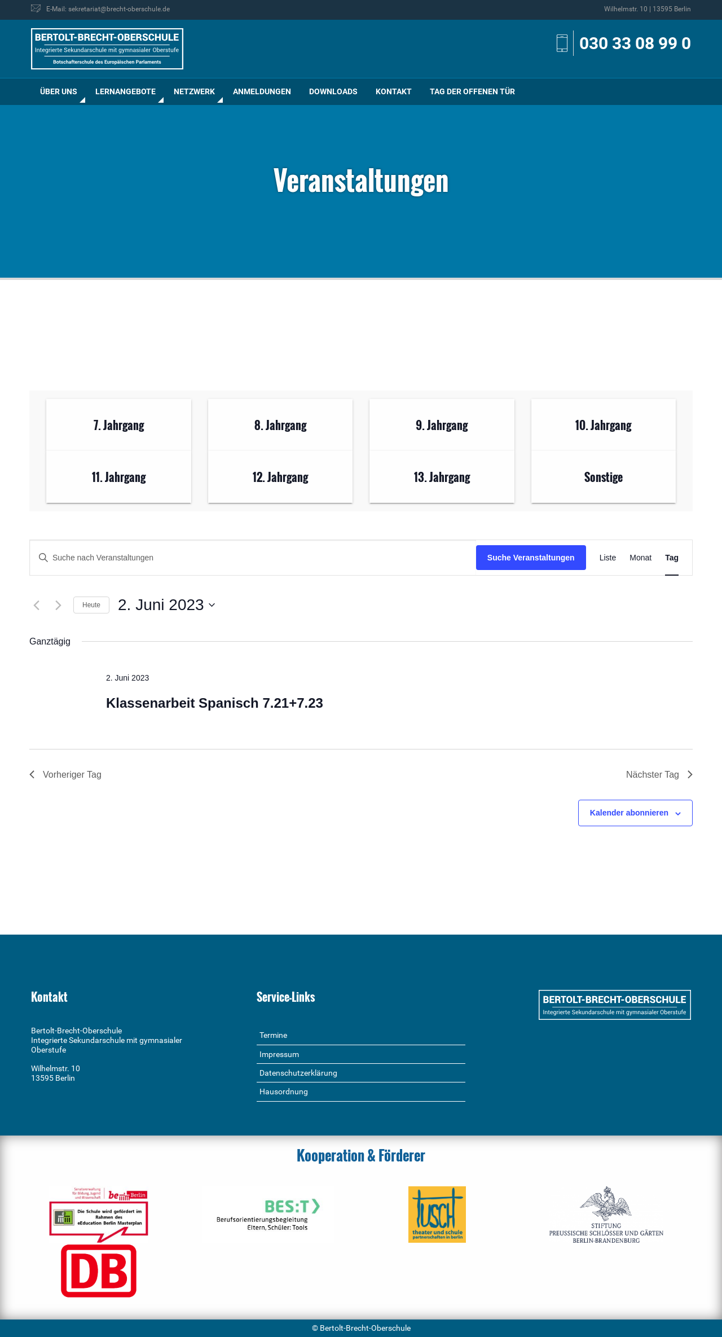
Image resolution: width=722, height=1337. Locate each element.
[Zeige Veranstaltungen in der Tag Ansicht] (672, 558)
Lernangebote (125, 91)
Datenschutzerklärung (298, 1072)
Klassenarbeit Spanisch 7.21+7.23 (214, 703)
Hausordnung (283, 1091)
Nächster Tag (659, 774)
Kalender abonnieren (629, 812)
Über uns (58, 91)
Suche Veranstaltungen (531, 557)
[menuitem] (58, 91)
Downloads (333, 91)
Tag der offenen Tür (472, 91)
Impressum (279, 1054)
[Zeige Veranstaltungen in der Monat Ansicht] (640, 558)
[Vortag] (36, 605)
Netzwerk (194, 91)
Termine (273, 1035)
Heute (91, 605)
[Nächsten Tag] (58, 605)
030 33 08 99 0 (635, 43)
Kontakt (394, 91)
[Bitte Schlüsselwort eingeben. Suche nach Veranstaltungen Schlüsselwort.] (253, 558)
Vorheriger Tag (65, 774)
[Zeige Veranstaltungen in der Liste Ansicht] (608, 558)
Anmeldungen (262, 91)
